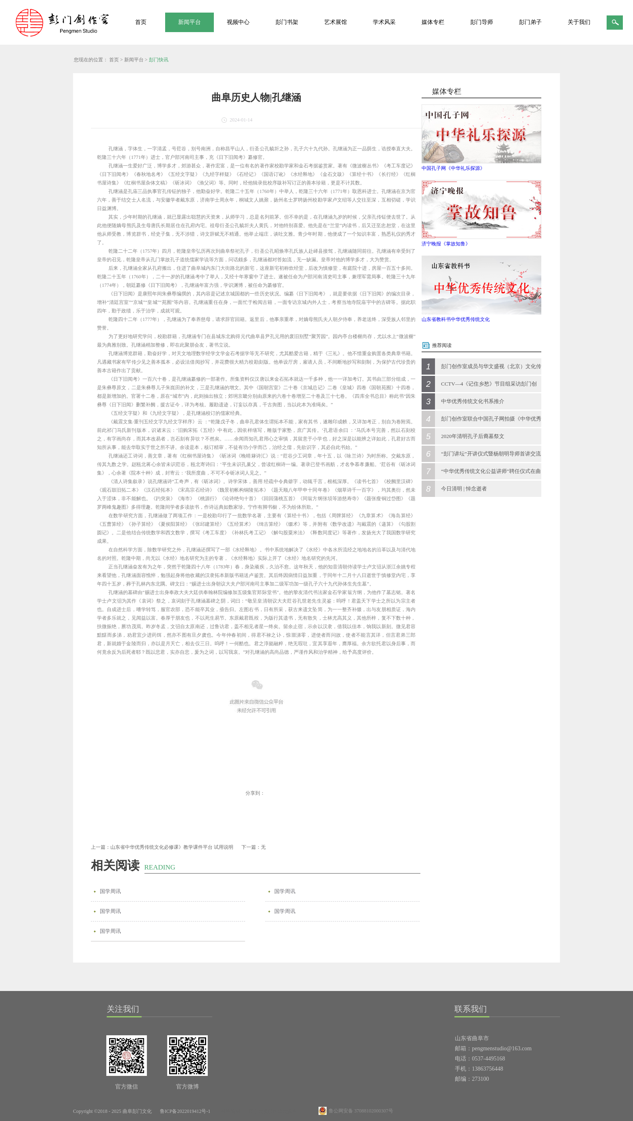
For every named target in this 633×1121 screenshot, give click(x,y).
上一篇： (162, 847)
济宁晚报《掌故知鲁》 (446, 244)
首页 (140, 22)
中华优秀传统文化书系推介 (472, 401)
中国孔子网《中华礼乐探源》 (453, 168)
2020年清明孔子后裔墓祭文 (472, 436)
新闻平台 (134, 60)
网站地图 (229, 1111)
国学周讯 (110, 891)
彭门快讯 (158, 60)
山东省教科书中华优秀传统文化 (456, 319)
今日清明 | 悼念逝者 (464, 489)
